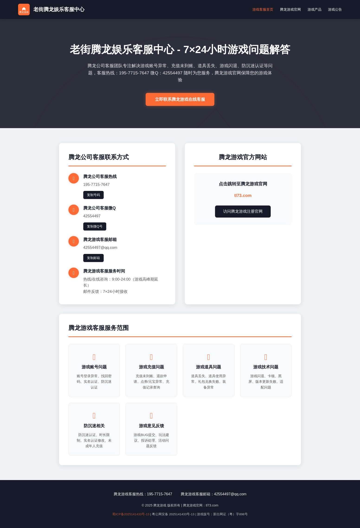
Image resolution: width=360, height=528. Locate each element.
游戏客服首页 (262, 9)
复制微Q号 (95, 226)
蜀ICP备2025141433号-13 (130, 514)
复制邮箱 (93, 258)
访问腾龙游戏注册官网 (243, 211)
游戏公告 (335, 9)
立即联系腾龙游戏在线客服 (180, 99)
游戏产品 (314, 9)
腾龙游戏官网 (290, 9)
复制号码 (93, 195)
